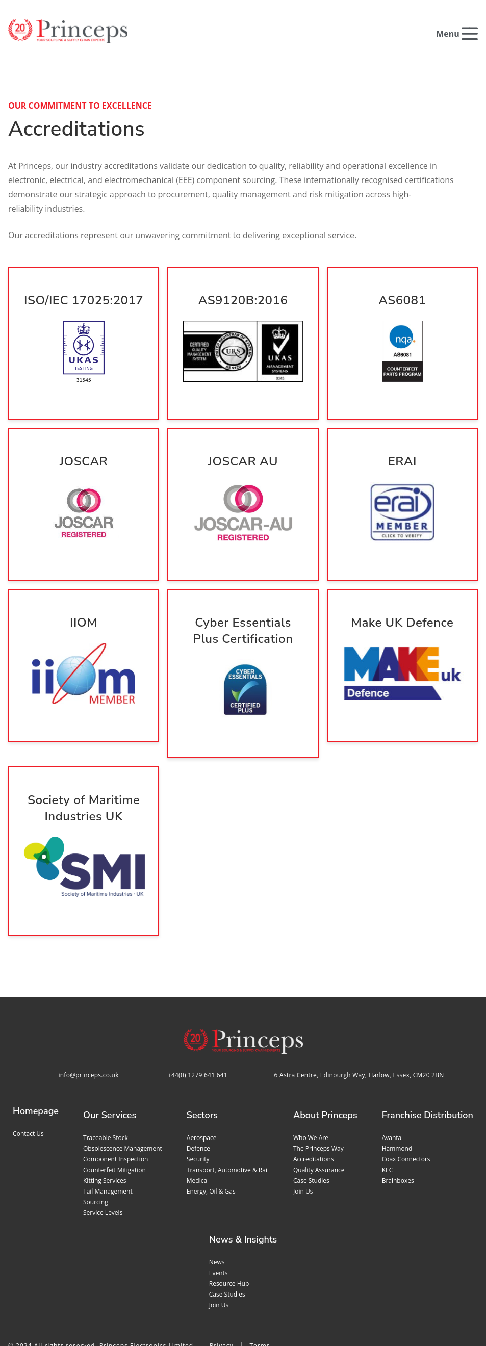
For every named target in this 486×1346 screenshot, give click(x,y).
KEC (387, 1120)
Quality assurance (319, 1120)
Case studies (311, 1131)
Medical (198, 1131)
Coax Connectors (406, 1109)
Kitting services (104, 1131)
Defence (198, 1099)
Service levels (102, 1163)
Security (198, 1109)
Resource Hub (229, 1234)
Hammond (397, 1099)
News (217, 1212)
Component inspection (115, 1109)
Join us (303, 1141)
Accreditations (313, 1109)
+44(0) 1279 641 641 (197, 1025)
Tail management (108, 1141)
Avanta (392, 1088)
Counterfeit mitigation (114, 1120)
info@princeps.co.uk (88, 1025)
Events (218, 1223)
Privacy (222, 1296)
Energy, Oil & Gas (211, 1141)
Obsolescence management (122, 1099)
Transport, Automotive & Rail (228, 1120)
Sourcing (95, 1152)
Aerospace (202, 1088)
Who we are (310, 1088)
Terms (259, 1296)
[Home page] (67, 31)
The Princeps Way (318, 1099)
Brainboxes (398, 1131)
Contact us (28, 1084)
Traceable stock (105, 1088)
